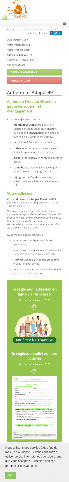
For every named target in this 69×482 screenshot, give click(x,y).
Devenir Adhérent (24, 72)
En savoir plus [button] (27, 465)
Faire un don (20, 80)
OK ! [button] (10, 475)
